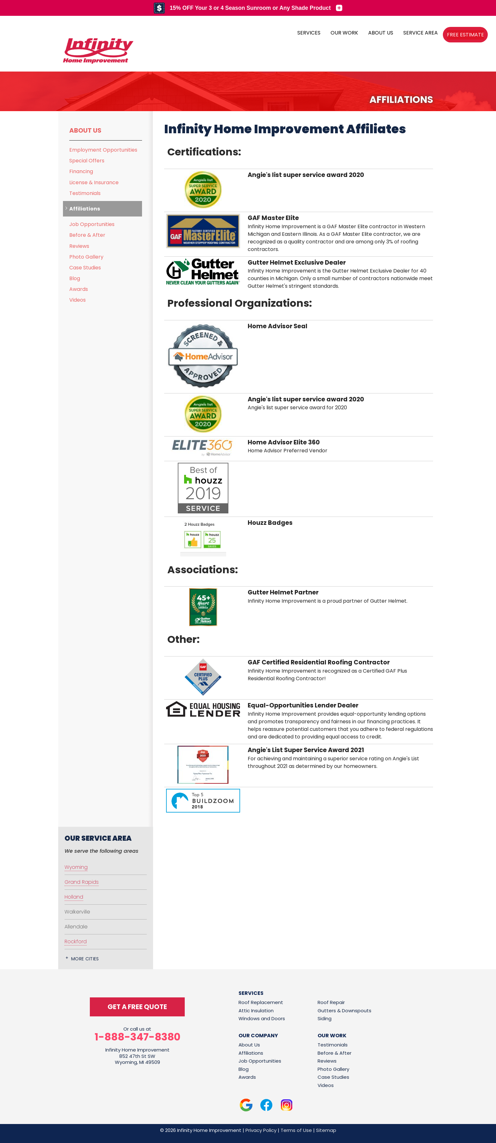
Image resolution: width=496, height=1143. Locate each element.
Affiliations (84, 209)
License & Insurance (94, 182)
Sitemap (326, 1130)
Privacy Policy (260, 1130)
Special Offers (86, 161)
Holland (74, 897)
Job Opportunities (92, 224)
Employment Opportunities (103, 150)
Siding (325, 1018)
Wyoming (76, 867)
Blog (74, 278)
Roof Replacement (261, 1002)
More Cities (85, 959)
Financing (81, 171)
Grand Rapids (82, 882)
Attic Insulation (256, 1010)
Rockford (76, 941)
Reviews (79, 246)
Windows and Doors (262, 1018)
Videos (77, 300)
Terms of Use (296, 1130)
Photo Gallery (86, 257)
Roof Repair (331, 1002)
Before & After (87, 235)
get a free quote (137, 1006)
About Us (85, 130)
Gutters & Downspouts (344, 1010)
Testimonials (85, 193)
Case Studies (85, 268)
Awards (78, 289)
